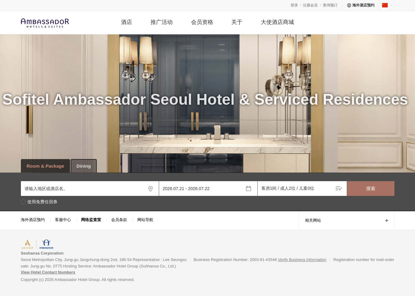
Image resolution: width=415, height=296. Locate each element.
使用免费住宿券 (42, 202)
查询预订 (330, 5)
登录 (294, 5)
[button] (191, 141)
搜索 (370, 188)
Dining (83, 166)
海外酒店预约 (33, 219)
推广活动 (162, 22)
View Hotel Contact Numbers (48, 272)
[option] (207, 122)
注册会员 (310, 5)
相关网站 (310, 221)
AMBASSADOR (67, 245)
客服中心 (63, 219)
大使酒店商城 (277, 22)
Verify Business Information (302, 259)
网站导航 (145, 219)
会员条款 (119, 219)
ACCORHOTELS (37, 245)
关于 (236, 22)
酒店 (126, 22)
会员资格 (202, 22)
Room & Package (46, 166)
